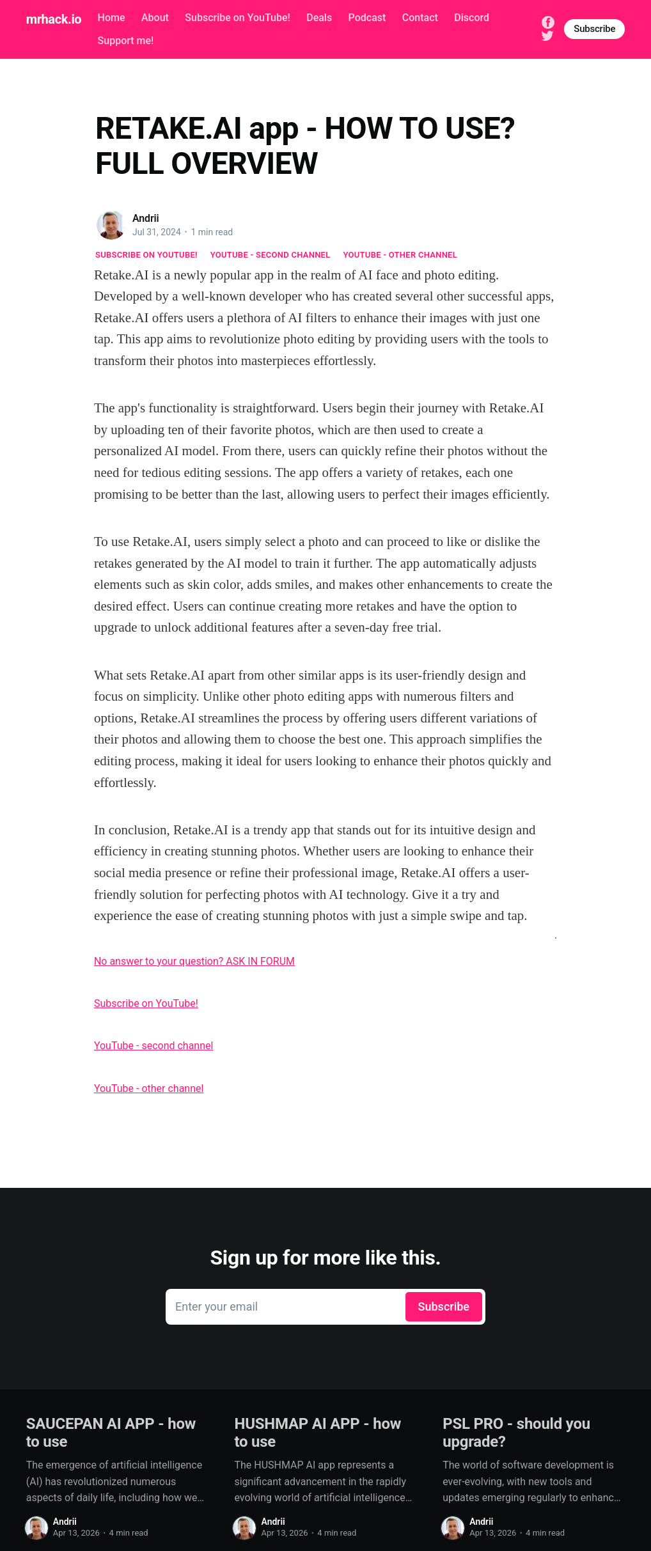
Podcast (367, 18)
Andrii (145, 218)
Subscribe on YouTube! (237, 18)
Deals (319, 18)
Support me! (126, 41)
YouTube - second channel (270, 255)
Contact (420, 18)
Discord (471, 18)
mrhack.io (53, 19)
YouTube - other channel (400, 255)
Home (111, 18)
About (155, 18)
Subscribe (594, 29)
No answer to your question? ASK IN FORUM (194, 961)
